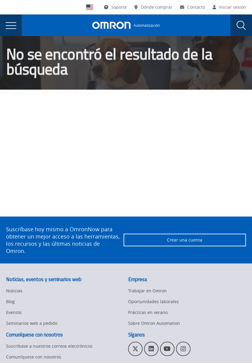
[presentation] (11, 25)
